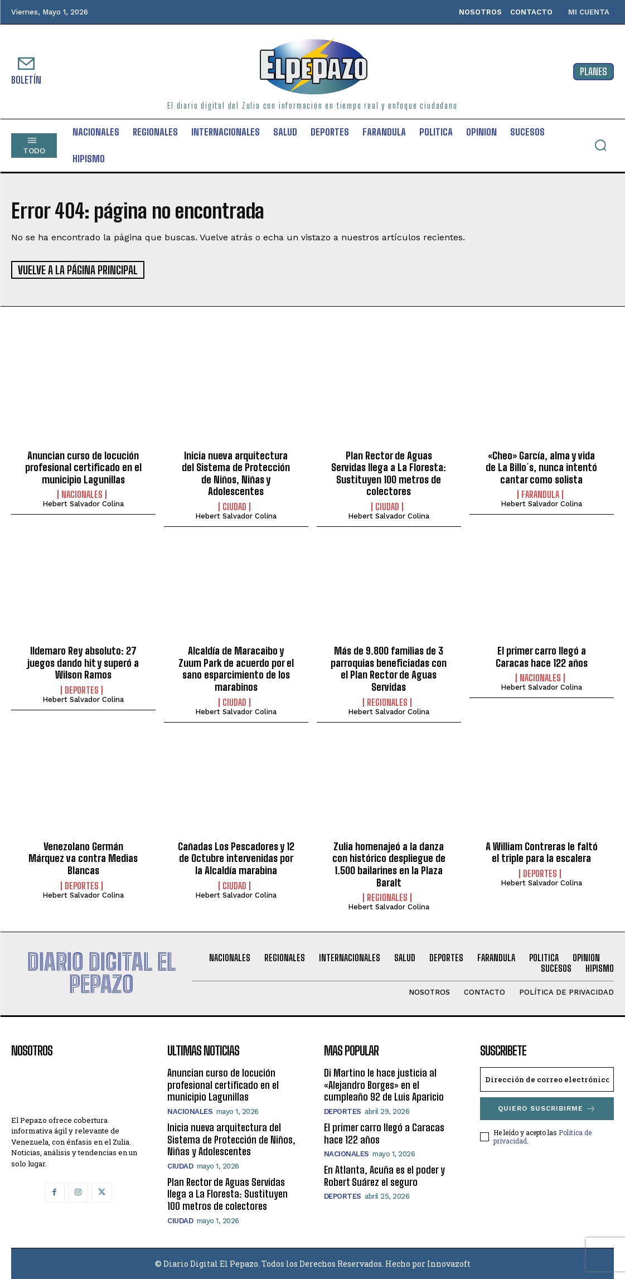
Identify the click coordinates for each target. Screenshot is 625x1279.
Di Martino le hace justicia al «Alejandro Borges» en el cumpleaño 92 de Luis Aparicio (384, 1084)
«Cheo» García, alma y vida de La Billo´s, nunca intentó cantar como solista (541, 466)
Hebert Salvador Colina (83, 503)
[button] (600, 145)
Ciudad (234, 505)
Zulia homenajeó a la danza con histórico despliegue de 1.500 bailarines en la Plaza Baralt (388, 863)
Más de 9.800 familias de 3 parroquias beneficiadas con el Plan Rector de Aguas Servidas (389, 668)
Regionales (387, 701)
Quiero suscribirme (547, 1108)
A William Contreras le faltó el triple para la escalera (542, 851)
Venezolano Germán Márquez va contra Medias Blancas (83, 857)
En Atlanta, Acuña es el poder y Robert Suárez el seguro (384, 1175)
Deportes (82, 689)
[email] (547, 1079)
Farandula (540, 494)
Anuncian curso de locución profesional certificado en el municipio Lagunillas (83, 466)
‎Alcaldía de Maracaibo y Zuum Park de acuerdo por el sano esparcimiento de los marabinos (236, 668)
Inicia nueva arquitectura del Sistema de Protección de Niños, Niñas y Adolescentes (236, 472)
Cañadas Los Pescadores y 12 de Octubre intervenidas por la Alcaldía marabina (236, 857)
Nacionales (82, 494)
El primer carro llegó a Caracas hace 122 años (542, 656)
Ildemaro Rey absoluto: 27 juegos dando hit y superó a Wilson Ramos (83, 662)
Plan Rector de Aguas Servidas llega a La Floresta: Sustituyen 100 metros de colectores (388, 472)
